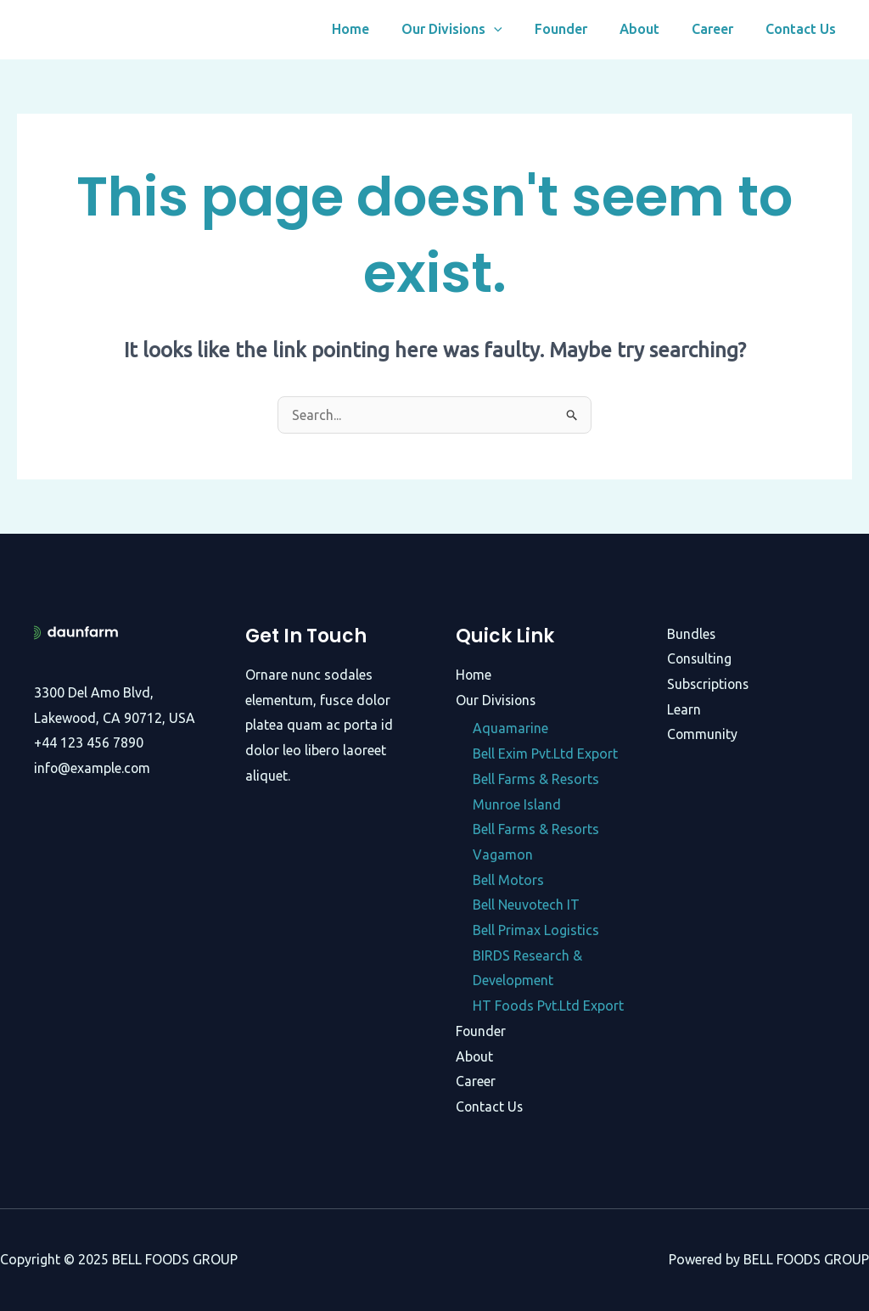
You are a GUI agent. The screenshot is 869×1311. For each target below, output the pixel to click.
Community (702, 734)
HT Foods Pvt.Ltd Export (548, 1005)
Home (378, 29)
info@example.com (93, 768)
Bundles (691, 633)
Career (720, 29)
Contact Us (803, 29)
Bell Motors (508, 880)
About (652, 29)
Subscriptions (709, 684)
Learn (684, 709)
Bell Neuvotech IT (526, 904)
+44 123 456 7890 (88, 742)
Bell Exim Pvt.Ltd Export (545, 753)
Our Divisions (474, 29)
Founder (578, 29)
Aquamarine (510, 728)
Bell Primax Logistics (536, 930)
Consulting (700, 658)
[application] (516, 29)
